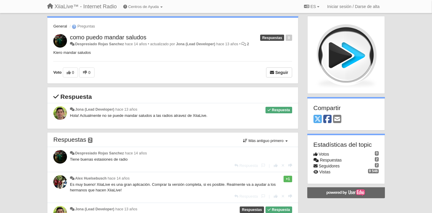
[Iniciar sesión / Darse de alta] (353, 6)
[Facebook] (327, 119)
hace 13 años (126, 109)
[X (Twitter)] (317, 119)
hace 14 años (136, 153)
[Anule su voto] (282, 165)
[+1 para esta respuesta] (276, 165)
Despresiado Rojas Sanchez (99, 44)
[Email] (337, 119)
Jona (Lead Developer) (195, 44)
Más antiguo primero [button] (265, 140)
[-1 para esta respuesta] (290, 165)
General (60, 26)
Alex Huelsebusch (90, 178)
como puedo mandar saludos (108, 37)
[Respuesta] (246, 165)
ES (311, 6)
